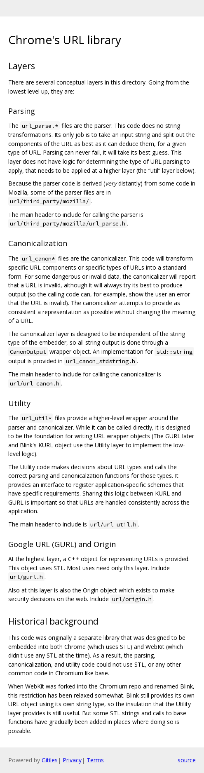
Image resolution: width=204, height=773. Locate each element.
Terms (95, 760)
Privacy (72, 760)
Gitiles (50, 760)
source (187, 760)
